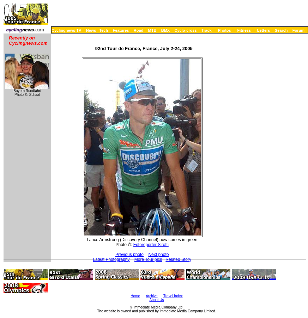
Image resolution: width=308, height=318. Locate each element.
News (91, 30)
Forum (298, 30)
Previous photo (129, 254)
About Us (156, 300)
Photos (224, 30)
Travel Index (173, 296)
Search (281, 30)
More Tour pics (148, 259)
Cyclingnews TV (66, 30)
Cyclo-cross (186, 30)
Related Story (178, 259)
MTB (152, 30)
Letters (263, 30)
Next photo (158, 254)
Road (139, 30)
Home (135, 296)
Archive (151, 296)
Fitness (244, 30)
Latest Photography (111, 259)
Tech (103, 30)
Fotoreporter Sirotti (151, 244)
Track (206, 30)
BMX (165, 30)
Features (121, 30)
